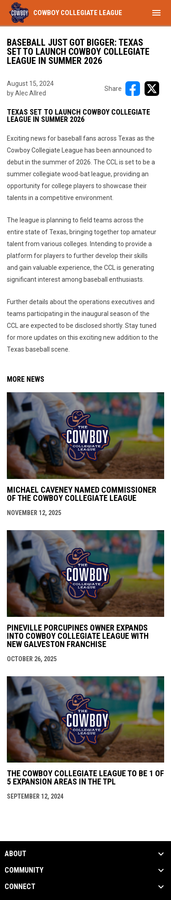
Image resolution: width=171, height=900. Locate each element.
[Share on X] (152, 88)
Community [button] (24, 870)
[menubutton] (156, 12)
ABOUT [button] (15, 854)
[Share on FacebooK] (132, 88)
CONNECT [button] (20, 886)
